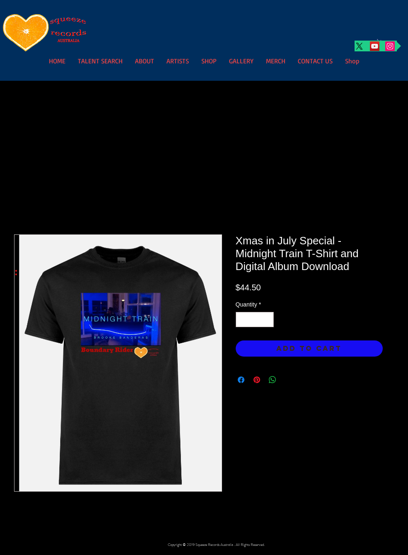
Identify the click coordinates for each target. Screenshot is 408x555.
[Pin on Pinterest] (257, 380)
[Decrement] (242, 319)
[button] (177, 60)
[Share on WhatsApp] (273, 380)
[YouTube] (374, 46)
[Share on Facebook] (241, 380)
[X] (359, 46)
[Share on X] (288, 380)
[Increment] (267, 319)
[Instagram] (390, 46)
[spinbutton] (254, 319)
